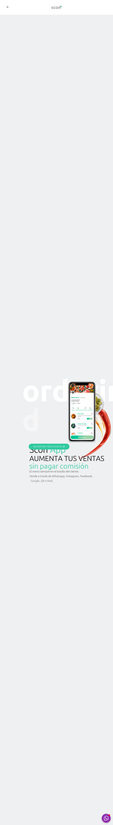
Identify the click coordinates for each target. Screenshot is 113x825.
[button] (106, 818)
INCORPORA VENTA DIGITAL (49, 446)
